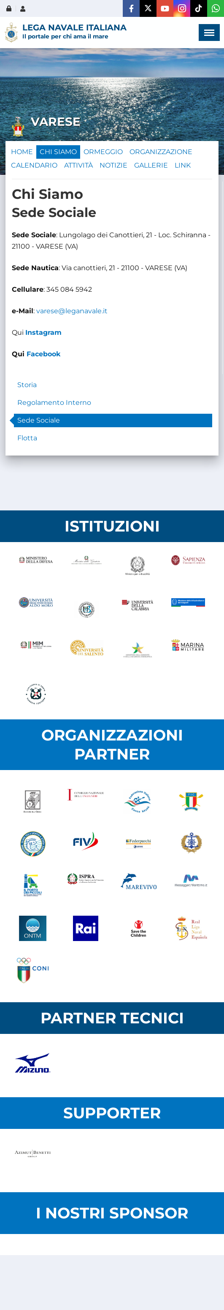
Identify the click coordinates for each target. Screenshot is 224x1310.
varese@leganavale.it (72, 311)
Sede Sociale (38, 420)
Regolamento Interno (54, 403)
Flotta (27, 438)
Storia (27, 385)
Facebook (44, 354)
